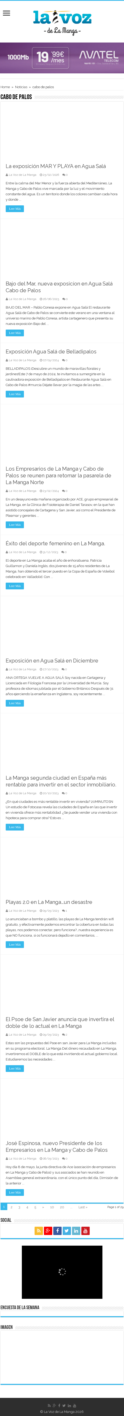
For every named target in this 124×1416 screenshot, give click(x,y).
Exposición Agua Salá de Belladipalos (51, 351)
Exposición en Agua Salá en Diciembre (52, 661)
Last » (83, 1207)
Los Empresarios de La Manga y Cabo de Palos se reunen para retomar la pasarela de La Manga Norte (58, 475)
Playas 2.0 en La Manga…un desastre (49, 902)
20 (62, 1207)
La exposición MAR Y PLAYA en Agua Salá (56, 166)
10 (52, 1207)
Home (5, 87)
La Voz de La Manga (22, 175)
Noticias (21, 87)
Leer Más (15, 209)
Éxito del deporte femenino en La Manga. (55, 543)
